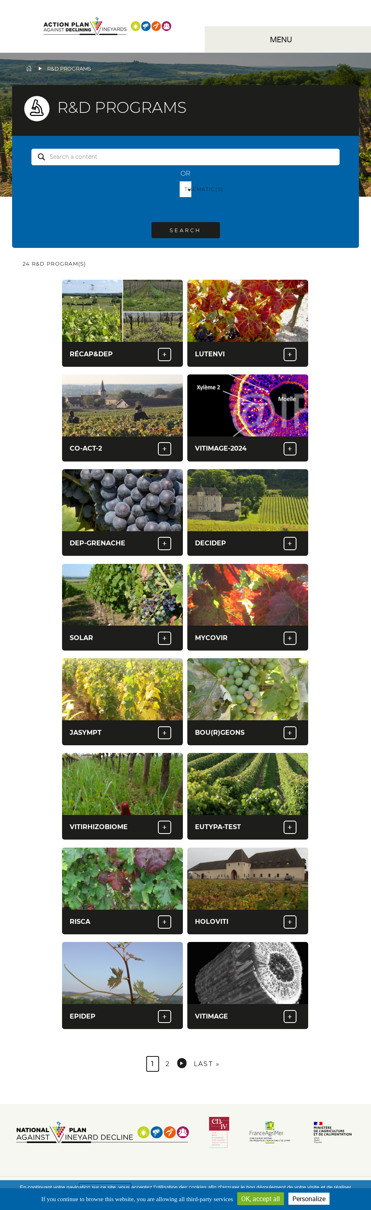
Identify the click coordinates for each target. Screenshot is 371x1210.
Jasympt (86, 732)
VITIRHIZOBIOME (99, 827)
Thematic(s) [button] (188, 189)
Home (29, 68)
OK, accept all (260, 1198)
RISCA (80, 921)
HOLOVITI (211, 921)
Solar (81, 638)
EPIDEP (82, 1016)
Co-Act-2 (86, 448)
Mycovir (211, 638)
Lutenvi (210, 354)
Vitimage (211, 1016)
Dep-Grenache (97, 543)
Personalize (308, 1198)
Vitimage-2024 (221, 448)
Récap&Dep (91, 354)
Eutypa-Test (218, 827)
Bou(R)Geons (220, 732)
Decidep (210, 543)
